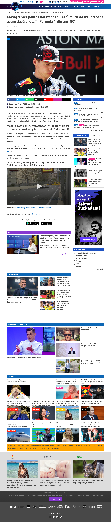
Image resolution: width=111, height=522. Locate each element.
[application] (39, 186)
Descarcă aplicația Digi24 (63, 254)
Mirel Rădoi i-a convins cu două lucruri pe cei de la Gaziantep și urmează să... (86, 120)
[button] (39, 186)
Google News (36, 214)
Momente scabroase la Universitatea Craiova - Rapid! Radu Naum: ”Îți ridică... (88, 162)
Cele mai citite (81, 135)
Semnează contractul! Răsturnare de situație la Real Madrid (86, 115)
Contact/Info (71, 495)
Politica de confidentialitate (26, 495)
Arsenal (77, 261)
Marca (9, 151)
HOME (8, 12)
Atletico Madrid (80, 258)
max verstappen (45, 208)
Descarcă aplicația (29, 2)
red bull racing (19, 208)
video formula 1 (32, 208)
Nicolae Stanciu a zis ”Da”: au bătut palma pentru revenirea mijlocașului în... (94, 151)
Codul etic (78, 495)
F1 (12, 12)
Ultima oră (96, 135)
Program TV (64, 2)
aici (23, 448)
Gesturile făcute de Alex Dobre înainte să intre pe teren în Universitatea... (86, 126)
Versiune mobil (55, 499)
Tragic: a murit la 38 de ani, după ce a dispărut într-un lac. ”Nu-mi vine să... (95, 173)
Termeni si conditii (13, 495)
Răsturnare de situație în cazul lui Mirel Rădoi (86, 109)
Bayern (77, 266)
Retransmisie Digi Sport (61, 495)
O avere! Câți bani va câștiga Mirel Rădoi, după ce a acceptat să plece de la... (94, 142)
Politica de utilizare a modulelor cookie (92, 495)
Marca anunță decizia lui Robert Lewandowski (86, 103)
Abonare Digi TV (38, 495)
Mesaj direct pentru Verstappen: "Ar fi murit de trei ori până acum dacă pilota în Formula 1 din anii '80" (39, 12)
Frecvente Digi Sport (48, 495)
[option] (86, 104)
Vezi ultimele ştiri (97, 130)
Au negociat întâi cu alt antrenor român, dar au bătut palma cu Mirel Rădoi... (95, 182)
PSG (76, 264)
